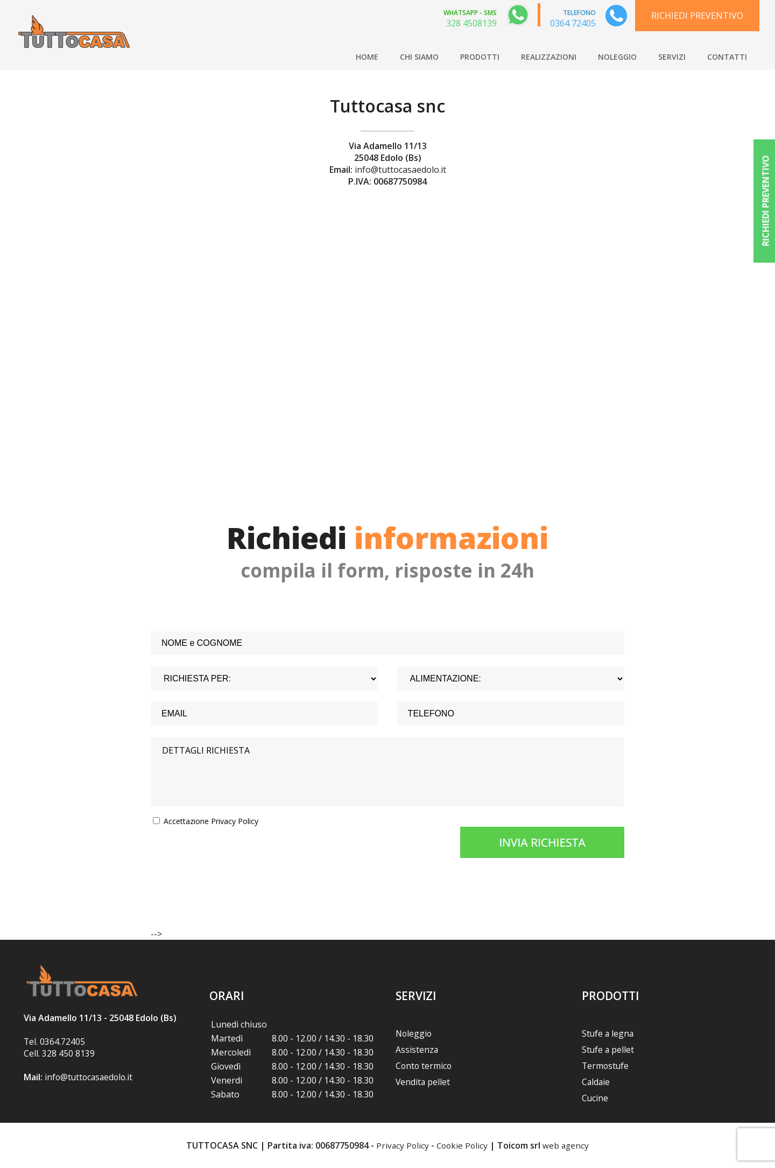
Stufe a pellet (608, 1050)
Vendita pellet (423, 1082)
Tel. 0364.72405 (55, 1041)
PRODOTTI (479, 57)
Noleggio (414, 1033)
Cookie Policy (462, 1145)
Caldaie (596, 1082)
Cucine (595, 1098)
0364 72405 (573, 23)
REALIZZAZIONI (548, 57)
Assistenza (417, 1050)
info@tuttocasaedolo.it (400, 169)
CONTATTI (727, 57)
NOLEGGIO (617, 57)
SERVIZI (672, 57)
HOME (367, 57)
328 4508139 (471, 23)
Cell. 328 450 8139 (59, 1053)
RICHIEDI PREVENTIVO (697, 16)
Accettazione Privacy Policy (211, 821)
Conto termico (424, 1066)
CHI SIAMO (419, 57)
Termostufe (606, 1066)
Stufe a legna (608, 1033)
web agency (567, 1145)
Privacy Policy (401, 1145)
